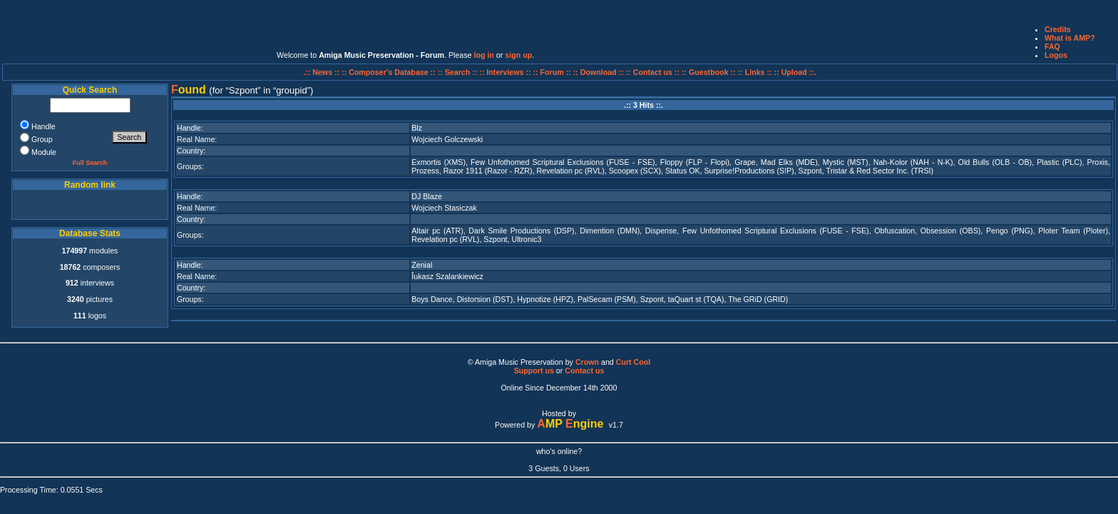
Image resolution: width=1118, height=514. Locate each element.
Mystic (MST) (845, 162)
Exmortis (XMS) (438, 162)
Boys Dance (431, 299)
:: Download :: (599, 72)
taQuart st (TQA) (696, 299)
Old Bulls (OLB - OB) (995, 162)
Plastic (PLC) (1059, 162)
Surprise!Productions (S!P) (749, 170)
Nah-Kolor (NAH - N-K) (913, 162)
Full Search (90, 162)
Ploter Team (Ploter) (1073, 230)
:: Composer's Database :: (390, 72)
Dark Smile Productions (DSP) (521, 230)
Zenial (421, 265)
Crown (587, 362)
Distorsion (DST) (485, 299)
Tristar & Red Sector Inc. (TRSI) (880, 170)
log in (483, 55)
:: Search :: (459, 72)
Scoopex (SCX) (635, 170)
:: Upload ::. (795, 72)
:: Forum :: (553, 72)
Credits (1058, 29)
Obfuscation (894, 230)
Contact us (584, 370)
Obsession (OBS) (950, 230)
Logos (1056, 55)
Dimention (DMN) (610, 230)
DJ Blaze (426, 196)
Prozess (425, 170)
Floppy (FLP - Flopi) (694, 162)
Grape (745, 162)
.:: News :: (322, 72)
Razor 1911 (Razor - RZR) (488, 170)
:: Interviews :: (506, 72)
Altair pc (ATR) (437, 230)
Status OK (682, 170)
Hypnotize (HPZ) (545, 299)
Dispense (661, 230)
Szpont (810, 170)
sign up (518, 55)
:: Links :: (755, 72)
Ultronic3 (526, 239)
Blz (416, 128)
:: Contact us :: (652, 72)
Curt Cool (633, 362)
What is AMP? (1070, 38)
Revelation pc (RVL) (571, 170)
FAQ (1052, 46)
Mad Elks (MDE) (789, 162)
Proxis (1098, 162)
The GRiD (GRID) (758, 299)
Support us (534, 370)
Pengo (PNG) (1009, 230)
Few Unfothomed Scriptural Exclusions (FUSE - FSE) (563, 162)
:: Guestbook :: (709, 72)
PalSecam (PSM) (607, 299)
